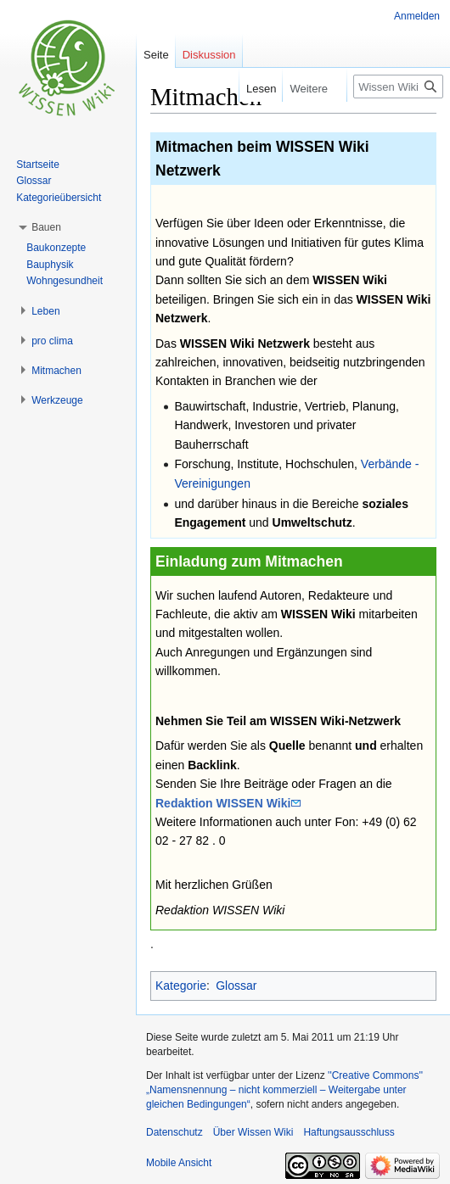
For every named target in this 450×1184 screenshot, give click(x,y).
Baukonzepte (56, 248)
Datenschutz (174, 1132)
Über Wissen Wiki (253, 1132)
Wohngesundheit (64, 281)
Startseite (37, 164)
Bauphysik (49, 265)
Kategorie (180, 985)
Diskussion (209, 54)
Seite (156, 54)
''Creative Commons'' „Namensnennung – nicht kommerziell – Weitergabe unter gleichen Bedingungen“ (284, 1090)
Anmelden (417, 16)
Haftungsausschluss (348, 1132)
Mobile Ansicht (178, 1163)
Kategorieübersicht (58, 198)
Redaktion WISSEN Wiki (222, 803)
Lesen (249, 88)
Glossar (236, 985)
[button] (46, 227)
